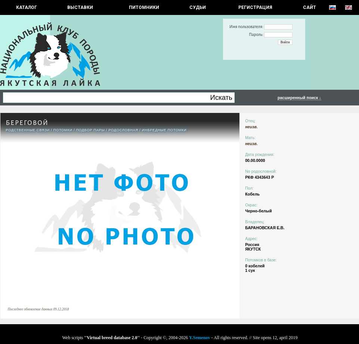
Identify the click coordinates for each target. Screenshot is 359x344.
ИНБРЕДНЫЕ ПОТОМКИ (164, 130)
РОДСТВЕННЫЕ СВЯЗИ (28, 130)
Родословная (123, 130)
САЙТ (309, 7)
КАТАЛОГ (26, 7)
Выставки (80, 7)
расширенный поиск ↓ (299, 97)
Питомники (144, 7)
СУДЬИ (197, 7)
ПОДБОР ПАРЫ (90, 130)
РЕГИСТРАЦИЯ (255, 7)
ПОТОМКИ (62, 130)
